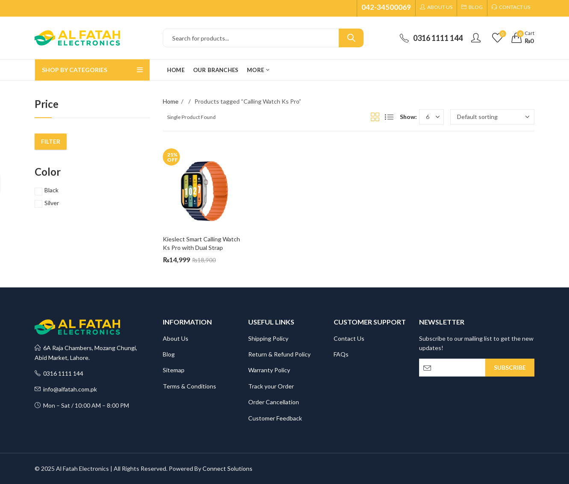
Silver (51, 202)
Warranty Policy (269, 370)
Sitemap (174, 370)
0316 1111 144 (59, 373)
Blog (169, 354)
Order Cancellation (273, 402)
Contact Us (349, 338)
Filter (50, 141)
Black (51, 190)
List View (389, 117)
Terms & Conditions (189, 386)
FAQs (341, 354)
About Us (175, 338)
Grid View (375, 117)
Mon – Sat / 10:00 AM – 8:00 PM (82, 405)
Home (171, 101)
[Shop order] (492, 117)
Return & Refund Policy (279, 354)
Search (351, 38)
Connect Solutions (227, 468)
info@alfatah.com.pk (66, 389)
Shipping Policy (268, 338)
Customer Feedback (275, 418)
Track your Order (271, 386)
